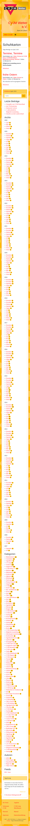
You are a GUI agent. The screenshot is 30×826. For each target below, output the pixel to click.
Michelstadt (9, 578)
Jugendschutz (9, 738)
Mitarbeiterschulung (8, 59)
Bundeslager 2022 (10, 728)
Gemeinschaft (9, 745)
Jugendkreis (9, 560)
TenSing (8, 614)
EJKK (7, 722)
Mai (7, 145)
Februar (8, 126)
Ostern (5, 79)
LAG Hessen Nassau (11, 743)
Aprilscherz (9, 639)
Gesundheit (9, 716)
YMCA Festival (10, 701)
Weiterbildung (9, 624)
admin (7, 758)
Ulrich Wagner (10, 760)
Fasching (8, 711)
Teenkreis (8, 564)
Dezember (8, 133)
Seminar (17, 59)
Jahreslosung (9, 730)
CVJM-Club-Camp (11, 643)
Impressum (5, 815)
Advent (8, 661)
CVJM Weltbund (10, 703)
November (9, 160)
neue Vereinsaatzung (11, 106)
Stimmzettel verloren (11, 108)
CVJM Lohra (9, 649)
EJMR (7, 741)
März (7, 124)
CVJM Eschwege (10, 686)
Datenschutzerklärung (19, 815)
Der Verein (5, 802)
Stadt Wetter (9, 626)
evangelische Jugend (11, 645)
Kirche (8, 628)
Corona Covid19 (10, 718)
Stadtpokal (9, 736)
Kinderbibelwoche (11, 724)
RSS (5, 772)
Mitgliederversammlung (12, 632)
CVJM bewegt (10, 688)
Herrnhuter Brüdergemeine (13, 795)
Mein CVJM (8, 35)
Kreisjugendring (10, 641)
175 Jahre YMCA (10, 715)
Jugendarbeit (9, 605)
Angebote (16, 802)
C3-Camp (8, 562)
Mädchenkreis (9, 572)
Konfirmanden (10, 636)
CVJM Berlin (9, 720)
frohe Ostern (10, 74)
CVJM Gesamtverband (12, 630)
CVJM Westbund (10, 611)
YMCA (8, 595)
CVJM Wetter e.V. (10, 568)
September (9, 137)
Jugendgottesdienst (11, 705)
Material (16, 811)
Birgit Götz (9, 763)
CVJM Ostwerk (10, 657)
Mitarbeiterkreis (10, 557)
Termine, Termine (12, 53)
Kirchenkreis (9, 603)
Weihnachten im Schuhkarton (13, 689)
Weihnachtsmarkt (10, 732)
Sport (7, 593)
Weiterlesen (6, 68)
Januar (7, 128)
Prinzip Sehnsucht (10, 582)
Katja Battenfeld (10, 762)
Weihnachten (9, 663)
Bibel (7, 601)
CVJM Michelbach (11, 57)
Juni (7, 143)
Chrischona (9, 707)
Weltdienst (9, 620)
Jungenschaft (9, 566)
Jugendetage (9, 734)
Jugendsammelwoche (11, 637)
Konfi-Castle (9, 587)
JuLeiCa (8, 674)
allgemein (8, 576)
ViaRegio (8, 820)
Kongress (8, 609)
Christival (8, 666)
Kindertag (8, 682)
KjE (7, 691)
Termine (8, 695)
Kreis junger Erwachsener (12, 693)
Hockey (8, 591)
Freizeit (8, 616)
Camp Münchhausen (11, 597)
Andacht (8, 670)
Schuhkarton (7, 91)
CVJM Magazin (10, 655)
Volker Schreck (17, 56)
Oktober (8, 135)
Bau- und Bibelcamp (11, 589)
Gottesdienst (9, 559)
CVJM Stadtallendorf (11, 653)
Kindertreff (9, 574)
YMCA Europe (10, 726)
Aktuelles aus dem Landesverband (15, 113)
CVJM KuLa (9, 612)
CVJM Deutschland (11, 749)
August (8, 139)
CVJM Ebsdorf (10, 709)
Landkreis (8, 740)
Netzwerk (5, 811)
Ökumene (8, 680)
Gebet (7, 678)
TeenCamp (9, 580)
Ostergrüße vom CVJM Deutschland (15, 104)
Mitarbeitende (9, 676)
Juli (7, 141)
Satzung (8, 751)
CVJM (8, 586)
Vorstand (8, 659)
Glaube (8, 651)
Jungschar (8, 584)
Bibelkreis (8, 570)
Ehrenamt (8, 607)
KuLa (7, 599)
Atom (9, 772)
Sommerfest (9, 697)
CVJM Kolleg (9, 699)
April (7, 122)
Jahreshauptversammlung (12, 634)
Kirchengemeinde (10, 618)
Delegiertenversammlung (12, 747)
